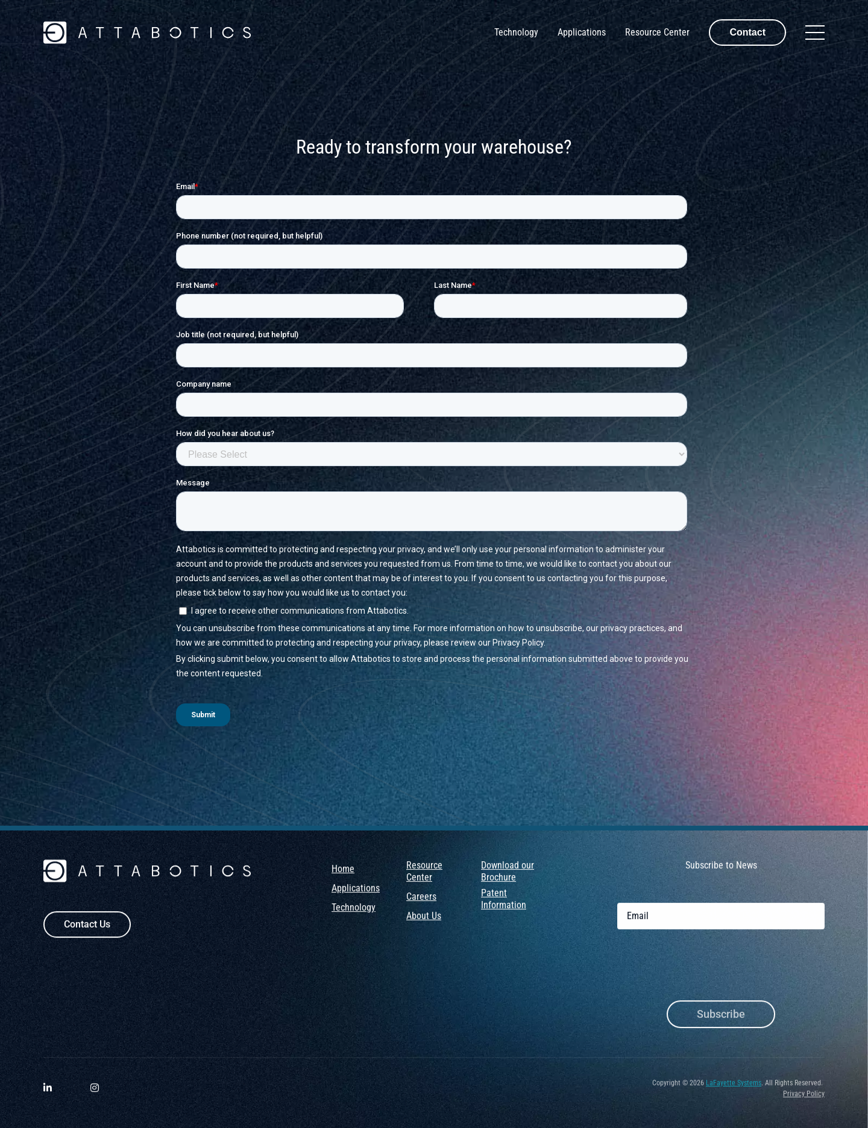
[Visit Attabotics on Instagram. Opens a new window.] (94, 1098)
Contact (747, 32)
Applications (582, 32)
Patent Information (503, 908)
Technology (516, 32)
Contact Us (87, 933)
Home (343, 878)
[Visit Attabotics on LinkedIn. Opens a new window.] (47, 1098)
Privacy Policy (804, 1103)
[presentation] (708, 976)
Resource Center (657, 32)
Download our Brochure (507, 881)
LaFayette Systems (733, 1092)
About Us (423, 925)
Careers (421, 906)
